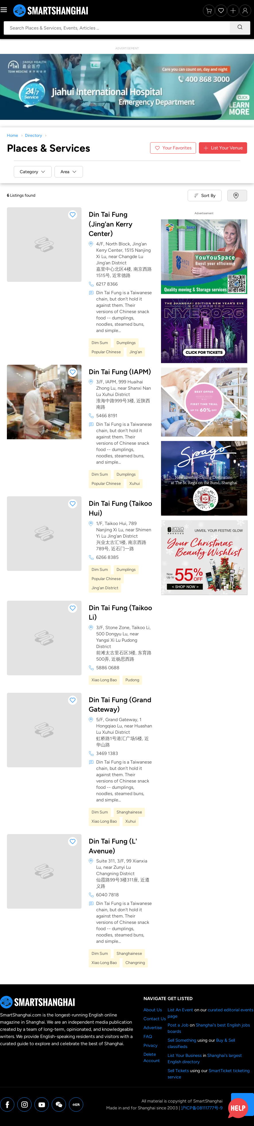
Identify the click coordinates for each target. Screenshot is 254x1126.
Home (12, 135)
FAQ (148, 1036)
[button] (72, 214)
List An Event (180, 1009)
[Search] (240, 28)
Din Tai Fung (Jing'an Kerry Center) (110, 224)
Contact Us (155, 1018)
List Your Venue (223, 148)
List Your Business (185, 1055)
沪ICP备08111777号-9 (201, 1108)
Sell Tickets (178, 1070)
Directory (33, 135)
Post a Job (178, 1025)
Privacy (151, 1045)
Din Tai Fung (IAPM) (120, 372)
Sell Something (182, 1040)
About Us (153, 1009)
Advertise (153, 1027)
